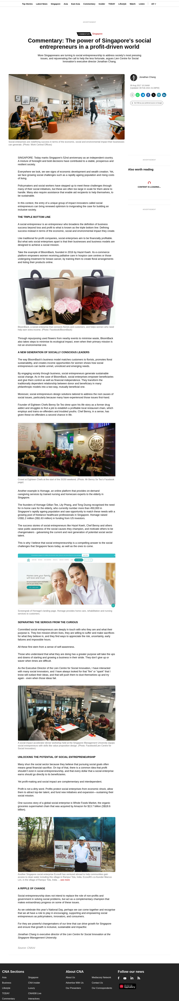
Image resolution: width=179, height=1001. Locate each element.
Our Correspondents (102, 988)
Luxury (31, 988)
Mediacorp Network (101, 977)
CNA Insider (34, 983)
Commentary (89, 16)
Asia (66, 16)
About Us (70, 977)
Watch (133, 16)
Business (6, 983)
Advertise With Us (74, 983)
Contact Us (97, 983)
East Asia (75, 16)
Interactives (34, 999)
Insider (102, 16)
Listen (142, 16)
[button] (146, 103)
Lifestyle (122, 16)
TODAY (111, 16)
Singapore (55, 16)
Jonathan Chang (147, 77)
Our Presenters (73, 988)
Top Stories (27, 16)
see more (65, 880)
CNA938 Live (34, 993)
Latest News (42, 16)
